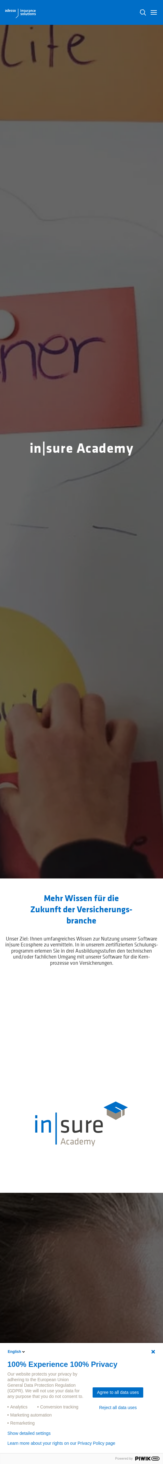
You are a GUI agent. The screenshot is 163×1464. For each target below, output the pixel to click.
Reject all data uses (118, 1407)
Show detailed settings (29, 1433)
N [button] (143, 12)
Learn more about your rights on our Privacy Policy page (61, 1443)
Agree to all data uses (118, 1392)
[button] (154, 12)
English (17, 1351)
